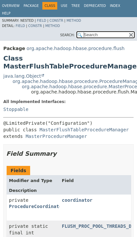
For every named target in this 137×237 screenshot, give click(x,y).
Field (41, 20)
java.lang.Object (22, 76)
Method (74, 20)
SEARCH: (67, 35)
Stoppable (15, 109)
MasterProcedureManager (56, 136)
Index (115, 6)
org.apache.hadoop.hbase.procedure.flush (75, 48)
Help (6, 13)
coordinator (77, 200)
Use (64, 6)
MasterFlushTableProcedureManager (84, 129)
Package (31, 6)
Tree (75, 6)
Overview (11, 6)
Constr (56, 20)
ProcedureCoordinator (37, 206)
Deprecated (95, 6)
